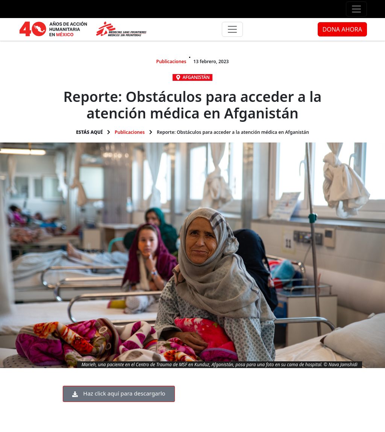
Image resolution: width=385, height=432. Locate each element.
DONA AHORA (342, 29)
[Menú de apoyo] (356, 9)
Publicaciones (171, 61)
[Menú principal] (232, 29)
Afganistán (196, 77)
